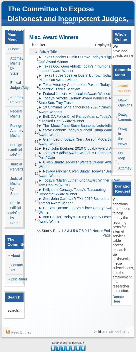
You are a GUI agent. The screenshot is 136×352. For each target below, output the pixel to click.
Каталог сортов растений (68, 342)
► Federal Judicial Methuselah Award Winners (75, 94)
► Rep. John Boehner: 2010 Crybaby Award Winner (79, 148)
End (107, 231)
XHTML (108, 332)
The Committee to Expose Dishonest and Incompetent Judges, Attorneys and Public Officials (68, 18)
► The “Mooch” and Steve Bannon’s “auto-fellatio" (78, 126)
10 (90, 231)
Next (96, 231)
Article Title (48, 51)
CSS (125, 332)
